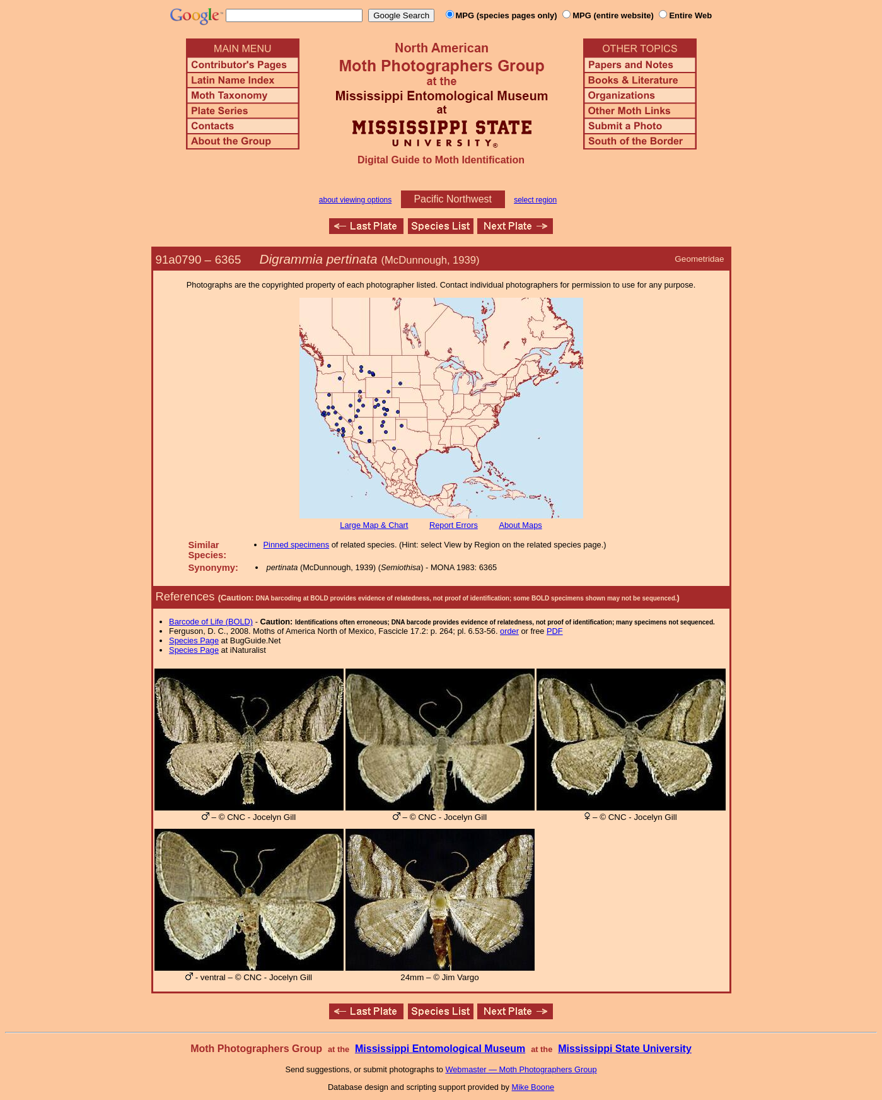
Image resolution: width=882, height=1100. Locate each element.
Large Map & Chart (374, 525)
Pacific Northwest (453, 199)
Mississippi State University (625, 1048)
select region (535, 200)
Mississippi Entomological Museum (440, 1048)
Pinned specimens (297, 544)
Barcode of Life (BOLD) (211, 621)
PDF (555, 631)
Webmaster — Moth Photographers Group (520, 1069)
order (509, 631)
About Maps (520, 525)
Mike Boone (533, 1087)
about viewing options (355, 200)
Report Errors (453, 525)
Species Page (194, 640)
